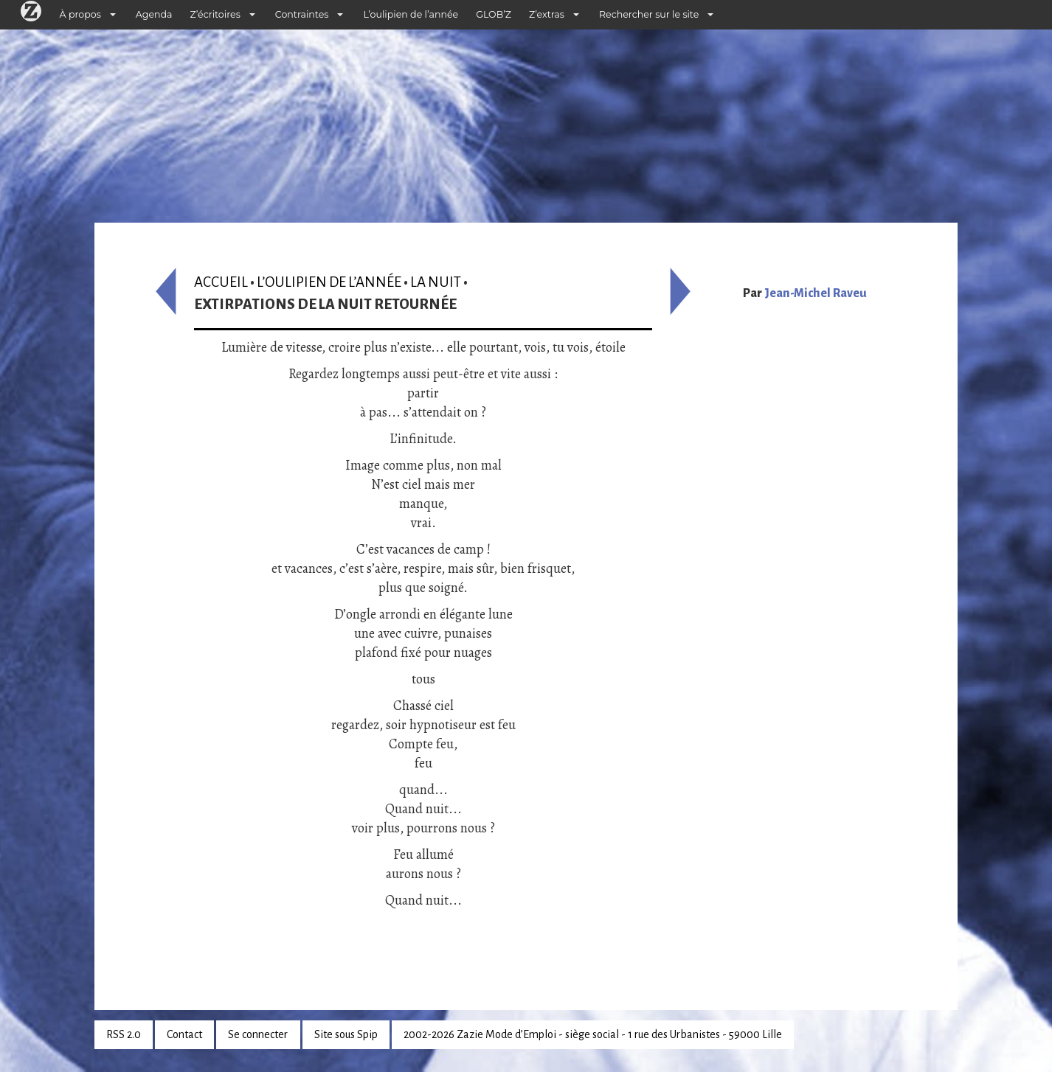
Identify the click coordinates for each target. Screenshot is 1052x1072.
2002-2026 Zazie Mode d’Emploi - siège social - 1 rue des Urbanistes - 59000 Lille (593, 1034)
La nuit (435, 282)
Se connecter (258, 1034)
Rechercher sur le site (649, 14)
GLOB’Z (493, 14)
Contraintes (302, 14)
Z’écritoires (215, 14)
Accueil (221, 282)
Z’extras (546, 14)
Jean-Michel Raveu (815, 293)
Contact (184, 1034)
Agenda (154, 14)
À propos (80, 14)
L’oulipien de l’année (410, 14)
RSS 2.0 (123, 1034)
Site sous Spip (346, 1034)
